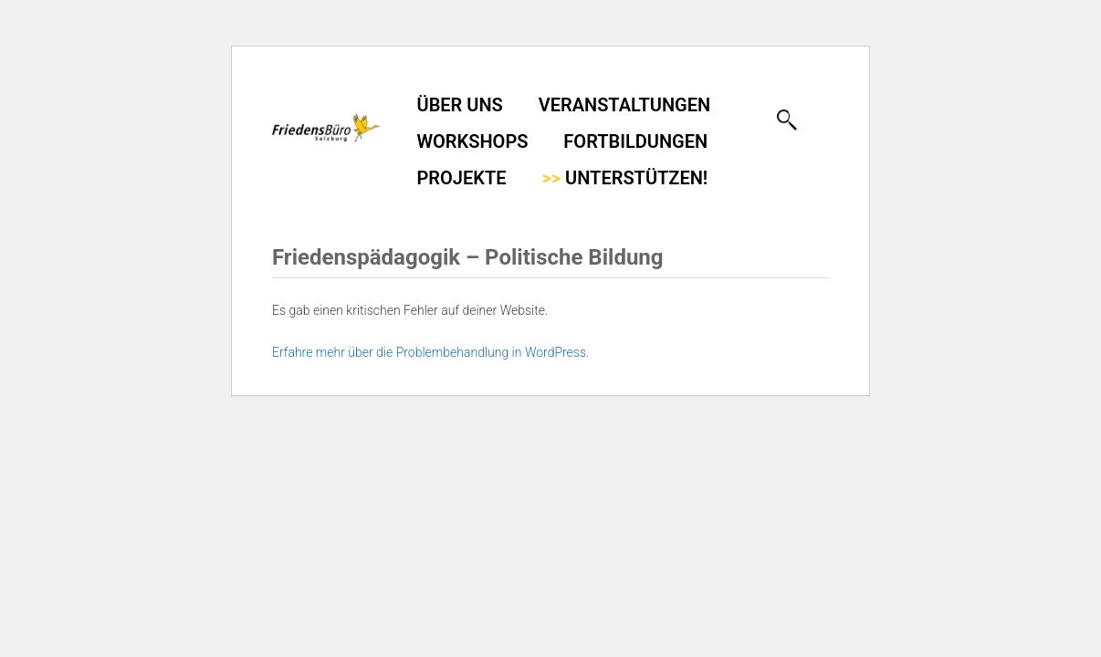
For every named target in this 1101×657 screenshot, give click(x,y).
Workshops (473, 141)
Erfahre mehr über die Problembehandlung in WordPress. (430, 352)
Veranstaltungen (624, 105)
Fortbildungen (635, 141)
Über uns (460, 105)
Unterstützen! (624, 178)
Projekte (462, 178)
